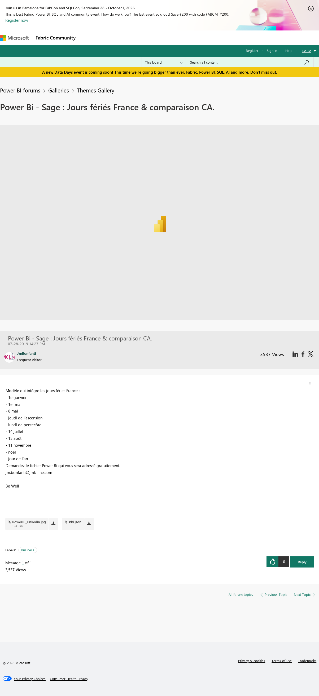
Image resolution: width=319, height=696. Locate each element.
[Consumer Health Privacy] (69, 679)
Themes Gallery (95, 90)
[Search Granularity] (164, 62)
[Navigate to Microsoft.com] (14, 38)
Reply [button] (302, 562)
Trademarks (307, 660)
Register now (16, 20)
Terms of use (282, 660)
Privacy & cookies (251, 660)
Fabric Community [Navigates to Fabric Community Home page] (56, 37)
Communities (156, 37)
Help (288, 50)
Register (252, 50)
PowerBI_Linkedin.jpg (29, 522)
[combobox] (250, 62)
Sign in (272, 50)
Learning (200, 37)
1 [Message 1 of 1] (23, 562)
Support (223, 37)
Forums (87, 37)
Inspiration (111, 37)
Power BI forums (20, 90)
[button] (310, 383)
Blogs (180, 37)
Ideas (133, 37)
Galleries (58, 90)
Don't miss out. (263, 72)
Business (27, 550)
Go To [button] (306, 50)
